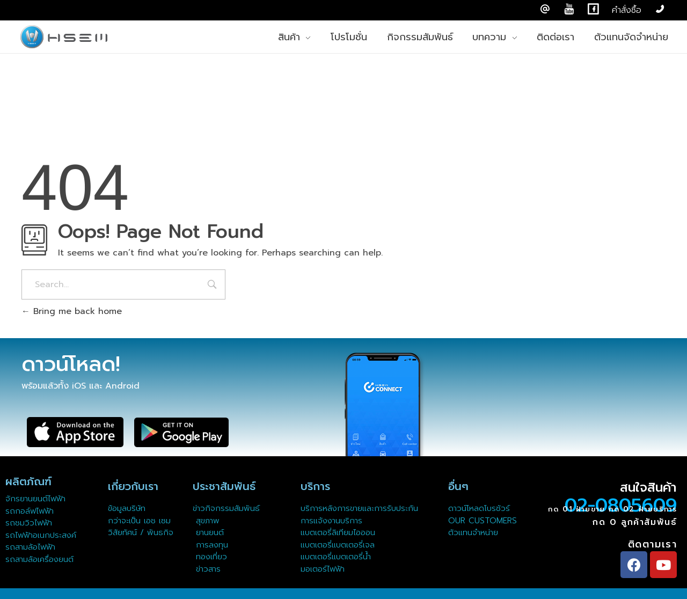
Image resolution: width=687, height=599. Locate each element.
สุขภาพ (208, 521)
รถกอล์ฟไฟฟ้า (29, 511)
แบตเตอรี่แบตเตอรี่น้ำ (336, 557)
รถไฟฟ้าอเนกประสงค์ (40, 535)
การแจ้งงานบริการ (331, 521)
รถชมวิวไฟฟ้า (28, 523)
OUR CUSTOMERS (482, 521)
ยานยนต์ (208, 532)
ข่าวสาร (207, 569)
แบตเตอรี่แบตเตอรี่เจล (338, 545)
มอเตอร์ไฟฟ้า (323, 569)
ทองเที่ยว (210, 557)
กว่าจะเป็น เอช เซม (139, 521)
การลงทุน (210, 545)
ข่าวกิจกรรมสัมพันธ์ (226, 508)
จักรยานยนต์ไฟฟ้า (35, 499)
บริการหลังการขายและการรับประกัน (361, 508)
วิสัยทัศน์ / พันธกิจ (140, 532)
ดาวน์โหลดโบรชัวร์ (479, 508)
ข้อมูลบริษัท (126, 508)
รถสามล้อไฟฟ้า (30, 547)
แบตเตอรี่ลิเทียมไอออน (338, 532)
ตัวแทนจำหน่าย (473, 532)
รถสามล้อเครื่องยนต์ (39, 559)
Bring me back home (71, 311)
